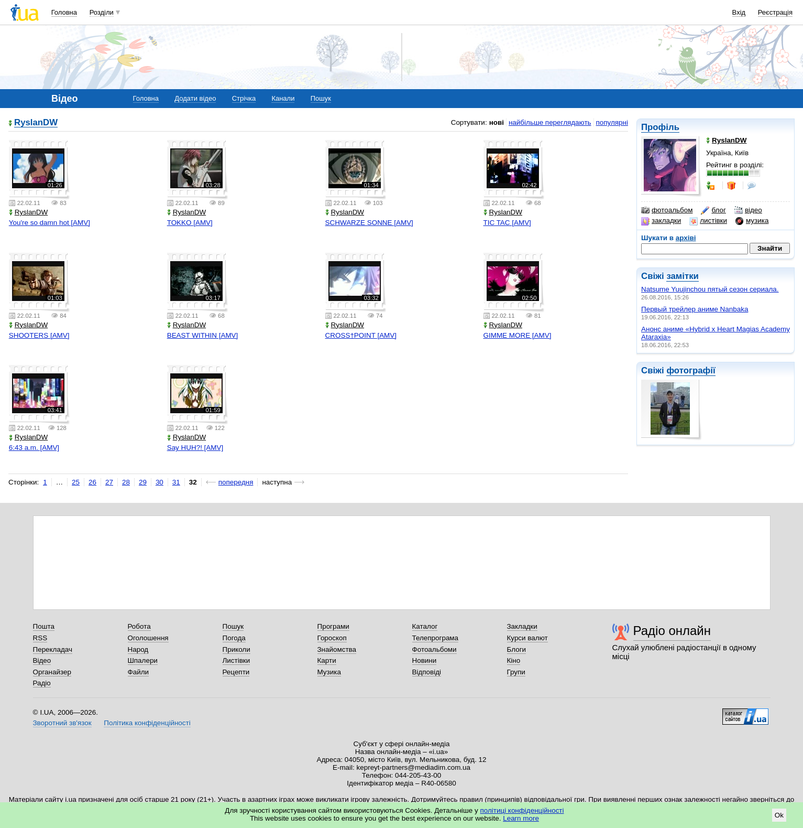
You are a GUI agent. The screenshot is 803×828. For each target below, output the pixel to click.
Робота (139, 626)
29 (143, 482)
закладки (661, 221)
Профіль (660, 127)
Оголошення (148, 638)
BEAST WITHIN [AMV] (202, 335)
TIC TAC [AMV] (507, 223)
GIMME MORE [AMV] (517, 335)
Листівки (236, 660)
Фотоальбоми (434, 649)
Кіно (514, 660)
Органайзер (52, 672)
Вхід (739, 12)
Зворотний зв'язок (62, 723)
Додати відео (195, 98)
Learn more (521, 818)
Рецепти (236, 672)
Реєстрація (775, 12)
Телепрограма (435, 638)
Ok (779, 815)
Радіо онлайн (672, 630)
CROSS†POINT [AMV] (361, 335)
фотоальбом (666, 210)
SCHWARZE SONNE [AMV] (369, 223)
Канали (282, 98)
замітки (682, 276)
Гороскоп (332, 638)
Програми (333, 626)
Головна (64, 12)
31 (176, 482)
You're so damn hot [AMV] (49, 223)
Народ (138, 649)
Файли (138, 672)
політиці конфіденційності (522, 810)
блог (713, 210)
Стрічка (244, 98)
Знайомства (337, 649)
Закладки (522, 626)
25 (76, 482)
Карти (326, 660)
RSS (40, 638)
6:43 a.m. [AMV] (34, 447)
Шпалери (143, 660)
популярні (612, 122)
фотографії (690, 370)
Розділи (102, 12)
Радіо (42, 683)
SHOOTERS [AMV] (39, 335)
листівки (708, 221)
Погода (234, 638)
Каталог (425, 626)
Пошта (43, 626)
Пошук (321, 98)
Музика (329, 672)
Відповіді (427, 672)
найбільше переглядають (550, 122)
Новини (424, 660)
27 (109, 482)
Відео (42, 660)
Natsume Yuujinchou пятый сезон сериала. (710, 289)
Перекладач (52, 649)
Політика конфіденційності (147, 723)
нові (496, 122)
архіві (686, 238)
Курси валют (527, 638)
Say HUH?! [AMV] (195, 447)
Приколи (236, 649)
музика (751, 221)
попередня (236, 482)
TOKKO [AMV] (190, 223)
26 (92, 482)
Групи (516, 672)
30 (159, 482)
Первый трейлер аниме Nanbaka (694, 309)
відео (748, 210)
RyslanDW (36, 123)
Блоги (516, 649)
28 (126, 482)
